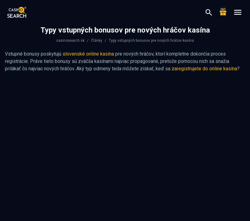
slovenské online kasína (88, 54)
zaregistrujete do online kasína (204, 69)
